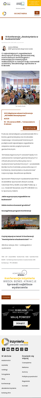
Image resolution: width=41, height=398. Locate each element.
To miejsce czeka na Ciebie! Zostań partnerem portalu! (34, 3)
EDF (6, 257)
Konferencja (5, 263)
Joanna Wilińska (13, 47)
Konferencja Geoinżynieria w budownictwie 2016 (21, 260)
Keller (27, 257)
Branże (37, 13)
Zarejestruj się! (30, 128)
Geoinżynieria (20, 13)
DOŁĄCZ (20, 323)
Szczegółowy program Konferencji (16, 211)
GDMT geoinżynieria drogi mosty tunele (20, 49)
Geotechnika (20, 257)
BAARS (4, 260)
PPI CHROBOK (14, 263)
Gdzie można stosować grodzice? (16, 205)
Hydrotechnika (34, 257)
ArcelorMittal (12, 257)
